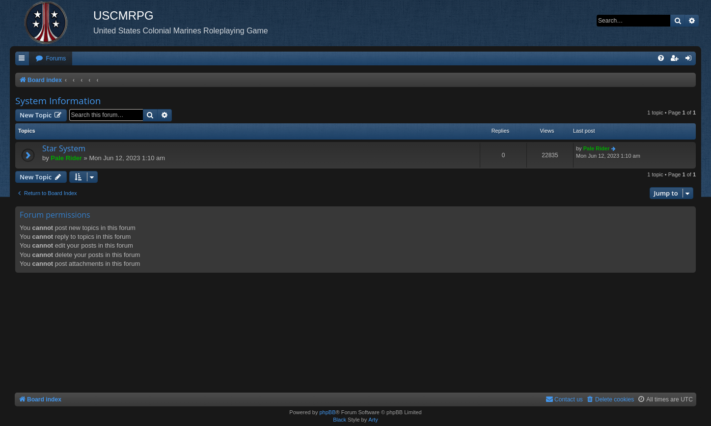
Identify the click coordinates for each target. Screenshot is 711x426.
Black (339, 420)
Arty (373, 420)
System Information (58, 100)
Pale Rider (66, 158)
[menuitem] (50, 58)
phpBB (327, 412)
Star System (63, 148)
